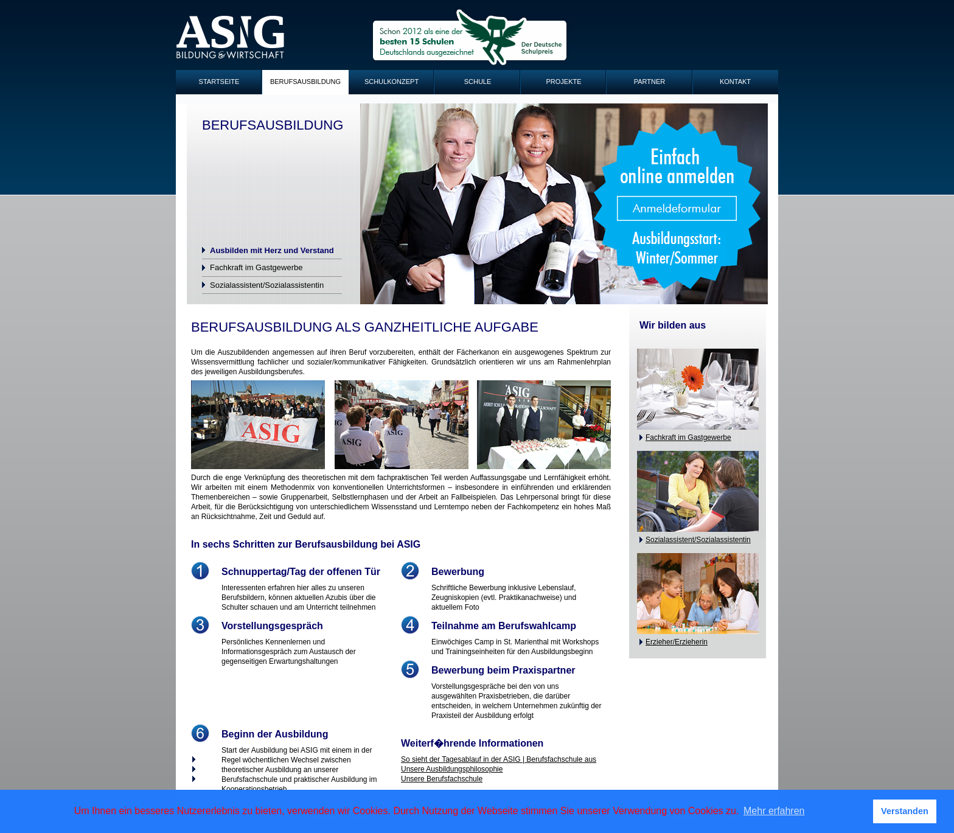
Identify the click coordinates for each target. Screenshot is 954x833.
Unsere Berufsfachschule (441, 779)
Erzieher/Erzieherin (677, 642)
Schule (478, 81)
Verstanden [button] (904, 811)
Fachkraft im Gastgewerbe (256, 267)
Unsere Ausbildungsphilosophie (452, 769)
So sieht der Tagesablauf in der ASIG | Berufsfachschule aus (498, 759)
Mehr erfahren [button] (774, 811)
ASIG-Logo (230, 37)
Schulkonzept (391, 81)
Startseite (219, 81)
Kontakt (735, 81)
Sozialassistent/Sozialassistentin (267, 285)
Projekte (563, 81)
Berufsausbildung (305, 81)
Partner (650, 81)
